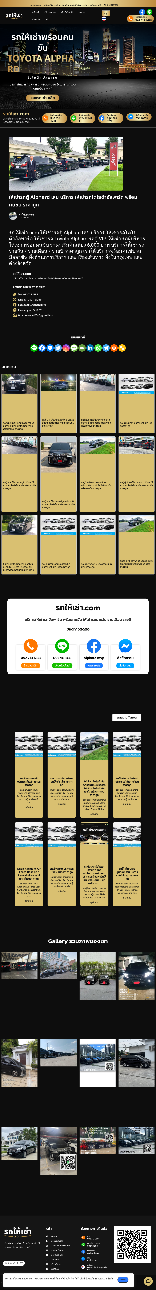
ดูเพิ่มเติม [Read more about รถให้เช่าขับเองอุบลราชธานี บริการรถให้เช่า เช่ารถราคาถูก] (127, 897)
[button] (126, 717)
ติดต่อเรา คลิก (141, 17)
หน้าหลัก (36, 12)
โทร (88, 1236)
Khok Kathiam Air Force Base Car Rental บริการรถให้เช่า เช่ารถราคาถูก (29, 874)
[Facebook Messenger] (50, 348)
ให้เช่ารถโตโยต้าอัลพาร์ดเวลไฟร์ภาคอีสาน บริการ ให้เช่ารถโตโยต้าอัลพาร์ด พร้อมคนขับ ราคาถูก (18, 567)
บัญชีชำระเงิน (67, 12)
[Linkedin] (90, 348)
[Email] (82, 348)
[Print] (114, 348)
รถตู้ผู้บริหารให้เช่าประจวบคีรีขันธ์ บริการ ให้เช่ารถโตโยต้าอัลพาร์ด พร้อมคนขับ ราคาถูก (18, 426)
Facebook (111, 115)
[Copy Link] (122, 348)
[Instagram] (66, 348)
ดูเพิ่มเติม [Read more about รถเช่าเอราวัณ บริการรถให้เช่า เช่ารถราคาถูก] (62, 804)
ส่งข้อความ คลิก (142, 115)
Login (46, 19)
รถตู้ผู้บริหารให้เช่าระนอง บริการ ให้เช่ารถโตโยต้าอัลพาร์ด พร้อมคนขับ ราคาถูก (136, 485)
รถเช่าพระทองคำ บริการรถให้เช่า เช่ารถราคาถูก (29, 781)
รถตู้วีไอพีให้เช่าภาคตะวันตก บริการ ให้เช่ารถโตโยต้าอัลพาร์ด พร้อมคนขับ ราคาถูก (96, 485)
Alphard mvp (112, 119)
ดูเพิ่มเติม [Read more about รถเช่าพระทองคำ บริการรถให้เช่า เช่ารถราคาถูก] (29, 807)
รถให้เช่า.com (22, 273)
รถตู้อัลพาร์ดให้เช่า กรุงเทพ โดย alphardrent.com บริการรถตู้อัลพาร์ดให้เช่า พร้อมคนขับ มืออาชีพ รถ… (94, 875)
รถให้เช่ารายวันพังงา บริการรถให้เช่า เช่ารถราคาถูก (127, 781)
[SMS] (74, 348)
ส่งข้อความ (142, 118)
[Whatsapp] (98, 348)
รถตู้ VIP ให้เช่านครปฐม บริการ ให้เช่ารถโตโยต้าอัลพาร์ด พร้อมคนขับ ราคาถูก (58, 504)
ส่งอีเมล (90, 1265)
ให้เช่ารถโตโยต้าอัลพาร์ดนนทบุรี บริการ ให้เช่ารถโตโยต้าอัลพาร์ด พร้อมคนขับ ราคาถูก (94, 788)
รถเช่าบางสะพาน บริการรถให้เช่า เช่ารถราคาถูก (96, 565)
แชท (88, 1258)
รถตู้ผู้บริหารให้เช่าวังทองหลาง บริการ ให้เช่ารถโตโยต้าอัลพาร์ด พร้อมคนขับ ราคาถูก (96, 422)
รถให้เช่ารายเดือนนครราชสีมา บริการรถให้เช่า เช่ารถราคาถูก (56, 565)
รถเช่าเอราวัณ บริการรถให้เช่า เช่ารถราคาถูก (61, 781)
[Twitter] (58, 348)
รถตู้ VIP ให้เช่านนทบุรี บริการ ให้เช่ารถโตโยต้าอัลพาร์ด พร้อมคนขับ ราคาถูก (19, 485)
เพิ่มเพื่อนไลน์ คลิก (93, 1243)
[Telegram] (106, 348)
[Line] (34, 348)
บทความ (82, 12)
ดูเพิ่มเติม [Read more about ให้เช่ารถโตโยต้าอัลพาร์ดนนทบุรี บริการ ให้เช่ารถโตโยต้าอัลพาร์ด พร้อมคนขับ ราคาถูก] (94, 814)
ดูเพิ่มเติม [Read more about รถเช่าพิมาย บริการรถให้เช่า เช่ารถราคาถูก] (62, 891)
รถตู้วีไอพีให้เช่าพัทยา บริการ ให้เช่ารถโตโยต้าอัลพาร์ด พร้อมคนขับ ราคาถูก (136, 564)
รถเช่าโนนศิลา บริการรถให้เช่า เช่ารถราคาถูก (136, 424)
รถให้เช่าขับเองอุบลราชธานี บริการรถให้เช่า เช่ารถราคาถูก (127, 874)
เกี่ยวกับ (36, 19)
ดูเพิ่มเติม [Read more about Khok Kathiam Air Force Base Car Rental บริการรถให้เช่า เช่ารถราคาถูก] (29, 901)
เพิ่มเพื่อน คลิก (84, 115)
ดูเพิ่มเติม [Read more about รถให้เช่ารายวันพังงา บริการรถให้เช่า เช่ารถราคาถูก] (127, 804)
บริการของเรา (50, 12)
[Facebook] (42, 348)
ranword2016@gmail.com (97, 1268)
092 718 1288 (143, 20)
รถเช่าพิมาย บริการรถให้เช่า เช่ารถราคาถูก (62, 870)
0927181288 (85, 119)
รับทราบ (123, 1280)
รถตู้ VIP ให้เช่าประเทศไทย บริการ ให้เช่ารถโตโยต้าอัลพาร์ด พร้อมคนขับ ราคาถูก (58, 422)
